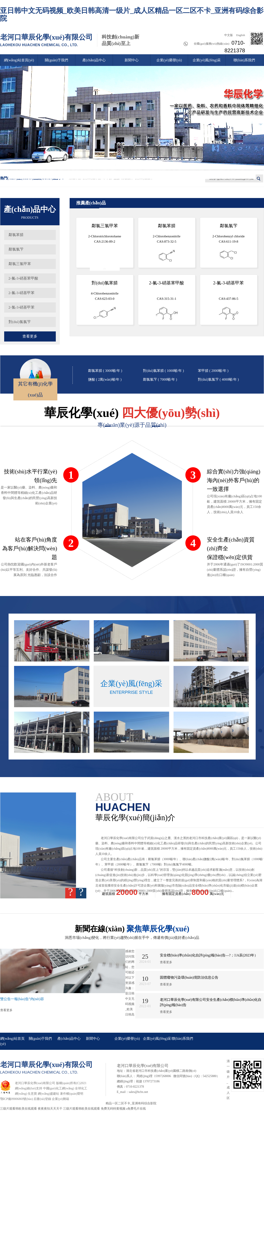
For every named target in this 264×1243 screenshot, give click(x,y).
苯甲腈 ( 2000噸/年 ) (213, 371)
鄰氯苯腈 (16, 235)
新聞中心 (132, 60)
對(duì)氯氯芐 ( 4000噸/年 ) (218, 379)
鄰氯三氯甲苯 (20, 264)
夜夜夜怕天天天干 (50, 1108)
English (240, 35)
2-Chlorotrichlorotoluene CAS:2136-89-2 (104, 245)
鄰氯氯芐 (16, 249)
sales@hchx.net (138, 1092)
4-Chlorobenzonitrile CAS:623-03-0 (104, 299)
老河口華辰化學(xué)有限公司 (46, 40)
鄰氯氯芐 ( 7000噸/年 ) (160, 379)
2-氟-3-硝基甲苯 (22, 293)
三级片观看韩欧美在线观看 (18, 1108)
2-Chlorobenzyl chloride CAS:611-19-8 (228, 241)
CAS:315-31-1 (166, 300)
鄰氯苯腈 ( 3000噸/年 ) (105, 371)
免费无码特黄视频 (113, 1108)
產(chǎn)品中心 (94, 60)
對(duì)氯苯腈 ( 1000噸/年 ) (163, 371)
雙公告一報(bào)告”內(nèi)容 (22, 999)
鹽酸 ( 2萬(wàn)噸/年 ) (104, 379)
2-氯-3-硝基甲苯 (22, 307)
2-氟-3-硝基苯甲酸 (23, 278)
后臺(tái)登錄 (42, 1099)
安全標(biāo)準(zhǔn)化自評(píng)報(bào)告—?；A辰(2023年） (209, 955)
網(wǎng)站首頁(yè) (19, 60)
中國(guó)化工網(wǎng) (58, 1088)
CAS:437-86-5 (228, 300)
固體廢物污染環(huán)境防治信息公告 (189, 977)
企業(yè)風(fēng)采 (207, 60)
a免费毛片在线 (136, 1108)
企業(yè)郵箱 (60, 1099)
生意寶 (32, 1093)
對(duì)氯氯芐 (20, 322)
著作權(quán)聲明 (71, 1093)
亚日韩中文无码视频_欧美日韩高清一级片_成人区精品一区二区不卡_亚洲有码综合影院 (132, 14)
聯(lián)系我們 (244, 60)
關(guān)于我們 (56, 60)
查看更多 (29, 336)
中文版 (228, 35)
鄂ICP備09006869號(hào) (16, 1099)
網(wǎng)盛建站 (48, 1093)
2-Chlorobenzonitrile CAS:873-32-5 (166, 242)
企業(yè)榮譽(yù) (169, 60)
